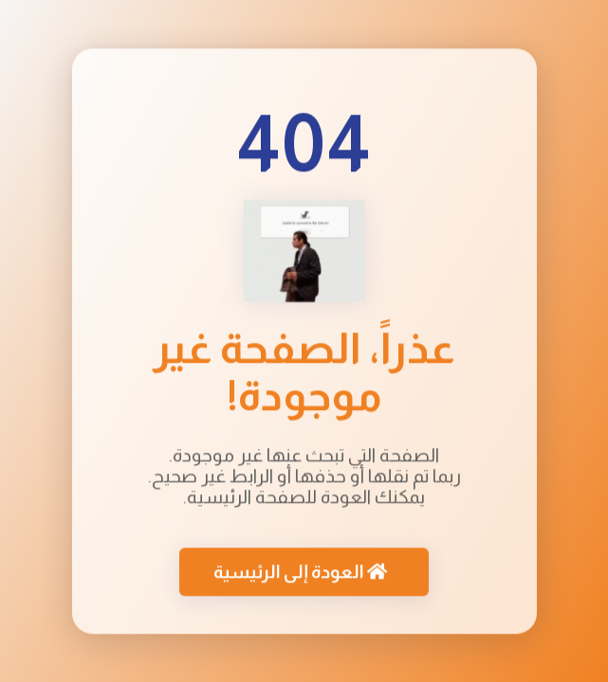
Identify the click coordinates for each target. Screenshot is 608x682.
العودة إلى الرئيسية (300, 573)
